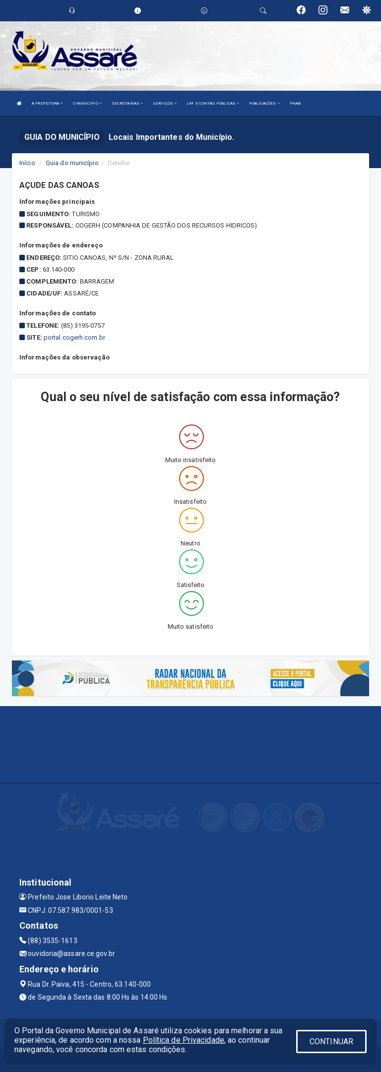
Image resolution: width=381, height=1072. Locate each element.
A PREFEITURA (47, 103)
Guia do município (72, 163)
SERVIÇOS (165, 103)
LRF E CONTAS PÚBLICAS (213, 103)
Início (27, 163)
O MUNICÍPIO (87, 103)
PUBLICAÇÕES (264, 103)
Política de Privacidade (183, 1040)
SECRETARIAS (127, 103)
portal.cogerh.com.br (74, 337)
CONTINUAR (331, 1041)
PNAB (295, 103)
